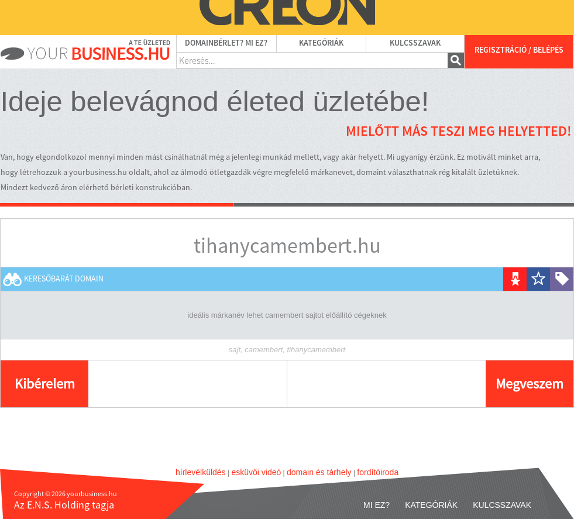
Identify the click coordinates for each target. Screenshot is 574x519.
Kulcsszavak (415, 43)
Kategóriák (321, 43)
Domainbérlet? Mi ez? (226, 43)
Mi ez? (376, 505)
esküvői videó (256, 472)
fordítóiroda (377, 472)
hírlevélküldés (201, 472)
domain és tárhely (319, 472)
